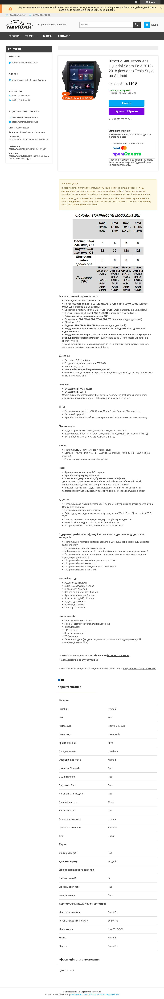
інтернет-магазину (118, 655)
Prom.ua (97, 992)
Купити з (126, 111)
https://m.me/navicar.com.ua (25, 122)
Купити (126, 103)
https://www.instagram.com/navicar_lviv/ (27, 149)
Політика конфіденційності (106, 995)
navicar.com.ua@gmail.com (25, 117)
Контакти (64, 36)
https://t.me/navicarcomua (32, 132)
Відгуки (47, 36)
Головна (14, 36)
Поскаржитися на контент (81, 995)
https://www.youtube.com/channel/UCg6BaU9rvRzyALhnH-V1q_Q (29, 157)
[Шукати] (137, 25)
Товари (29, 36)
